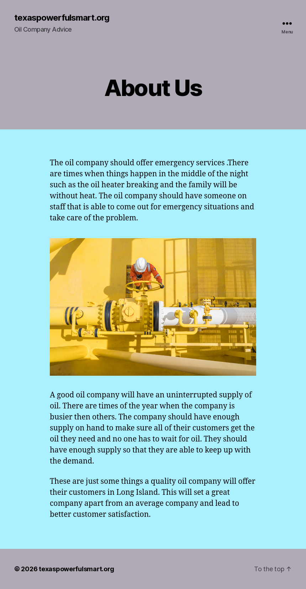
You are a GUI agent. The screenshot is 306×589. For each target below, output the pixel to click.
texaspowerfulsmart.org (61, 18)
